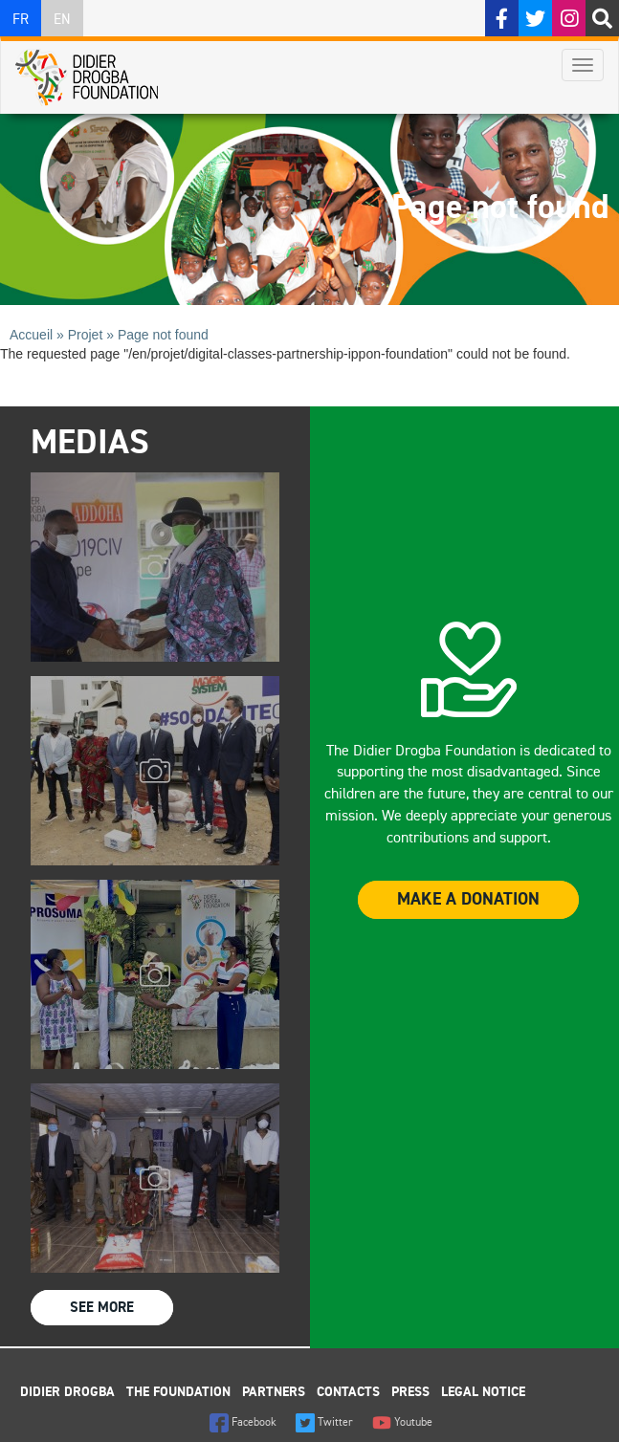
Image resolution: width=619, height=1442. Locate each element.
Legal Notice (483, 1392)
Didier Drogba (67, 1392)
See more (102, 1307)
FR (20, 19)
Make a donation (468, 899)
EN (62, 19)
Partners (273, 1392)
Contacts (348, 1392)
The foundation (178, 1392)
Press (410, 1392)
